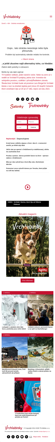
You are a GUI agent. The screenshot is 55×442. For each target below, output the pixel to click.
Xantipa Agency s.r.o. (44, 431)
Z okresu (6, 293)
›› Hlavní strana (27, 59)
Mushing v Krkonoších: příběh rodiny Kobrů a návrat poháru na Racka (39, 371)
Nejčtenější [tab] (10, 139)
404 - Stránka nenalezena (15, 23)
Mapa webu (37, 437)
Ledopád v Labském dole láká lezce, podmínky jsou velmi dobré (14, 328)
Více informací (27, 280)
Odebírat (33, 127)
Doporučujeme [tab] (23, 139)
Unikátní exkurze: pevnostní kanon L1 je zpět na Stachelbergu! (40, 328)
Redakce (45, 437)
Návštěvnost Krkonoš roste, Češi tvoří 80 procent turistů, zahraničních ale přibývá (13, 371)
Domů (4, 23)
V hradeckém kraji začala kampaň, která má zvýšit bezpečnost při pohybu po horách (27, 415)
